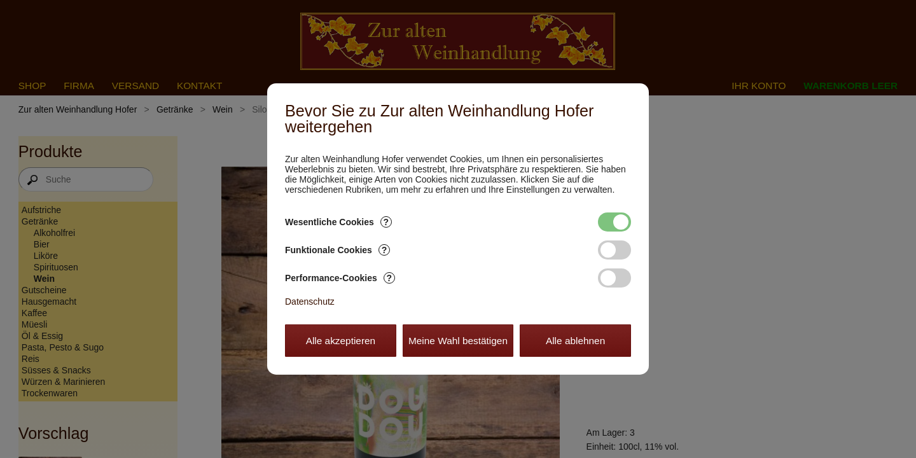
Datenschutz (310, 301)
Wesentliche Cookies (338, 222)
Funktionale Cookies (337, 250)
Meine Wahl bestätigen (458, 340)
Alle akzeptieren (341, 340)
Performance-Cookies (340, 278)
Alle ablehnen (575, 340)
